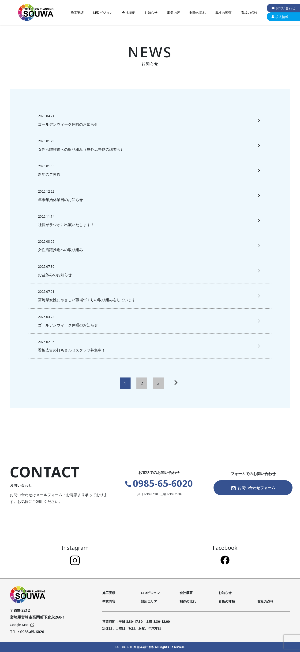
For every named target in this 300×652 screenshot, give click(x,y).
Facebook (225, 554)
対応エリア (149, 601)
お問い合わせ (283, 8)
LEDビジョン (102, 12)
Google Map (22, 625)
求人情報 (280, 17)
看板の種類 (223, 12)
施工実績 (77, 12)
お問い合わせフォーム (253, 488)
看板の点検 (249, 12)
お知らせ (151, 12)
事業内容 (173, 12)
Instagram (75, 554)
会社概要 (128, 12)
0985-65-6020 (159, 483)
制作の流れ (197, 12)
